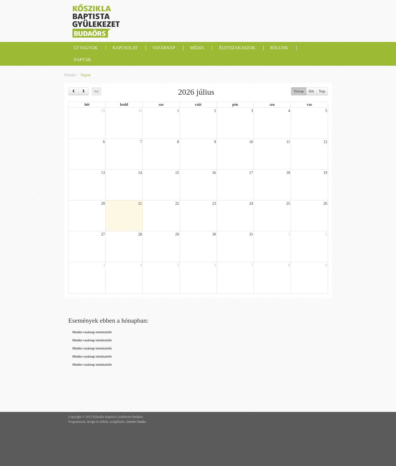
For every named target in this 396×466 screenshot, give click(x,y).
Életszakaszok (237, 47)
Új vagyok (86, 47)
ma (96, 91)
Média (197, 47)
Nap (322, 91)
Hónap (299, 91)
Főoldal (70, 75)
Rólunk (279, 47)
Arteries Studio (136, 422)
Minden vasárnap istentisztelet (92, 332)
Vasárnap (163, 47)
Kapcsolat (124, 47)
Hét (311, 91)
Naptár (82, 59)
